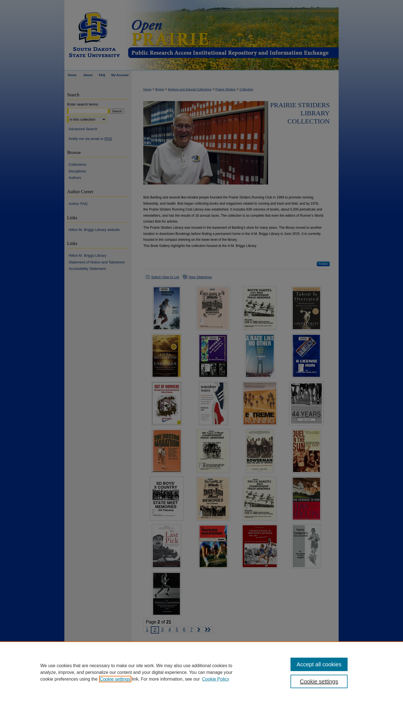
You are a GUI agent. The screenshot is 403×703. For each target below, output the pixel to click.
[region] (201, 672)
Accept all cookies (319, 664)
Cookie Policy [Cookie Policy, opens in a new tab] (215, 679)
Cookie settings (115, 679)
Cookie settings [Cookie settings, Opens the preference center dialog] (319, 681)
